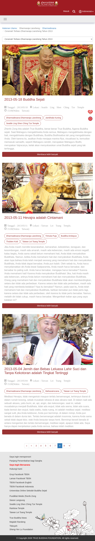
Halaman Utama (9, 28)
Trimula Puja (51, 236)
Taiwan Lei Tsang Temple (33, 241)
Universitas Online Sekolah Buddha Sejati (28, 490)
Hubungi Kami (16, 469)
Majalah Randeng (17, 522)
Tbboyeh (13, 526)
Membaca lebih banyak (47, 154)
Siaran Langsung (17, 500)
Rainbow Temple (17, 508)
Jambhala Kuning (53, 118)
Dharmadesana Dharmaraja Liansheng (23, 118)
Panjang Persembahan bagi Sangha (26, 461)
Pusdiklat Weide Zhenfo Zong (23, 496)
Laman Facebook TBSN (20, 478)
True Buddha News (18, 518)
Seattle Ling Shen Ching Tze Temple (22, 123)
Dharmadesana (49, 28)
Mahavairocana (52, 391)
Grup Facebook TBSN (19, 474)
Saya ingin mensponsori (20, 457)
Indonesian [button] (86, 11)
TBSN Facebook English (21, 482)
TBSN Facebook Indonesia (22, 486)
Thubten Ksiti (12, 241)
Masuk (66, 11)
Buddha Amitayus (69, 236)
